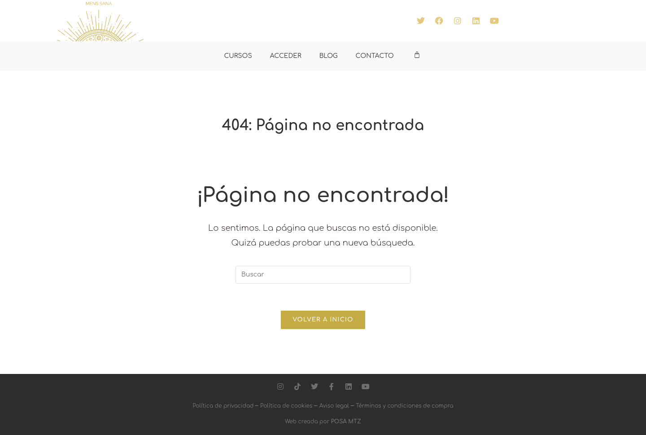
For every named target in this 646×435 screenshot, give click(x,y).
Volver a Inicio (322, 319)
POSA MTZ (346, 421)
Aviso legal (334, 406)
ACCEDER (285, 56)
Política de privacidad (223, 406)
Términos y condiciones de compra (404, 406)
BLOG (328, 56)
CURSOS (238, 56)
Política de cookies (286, 406)
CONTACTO (375, 56)
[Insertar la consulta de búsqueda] (323, 275)
